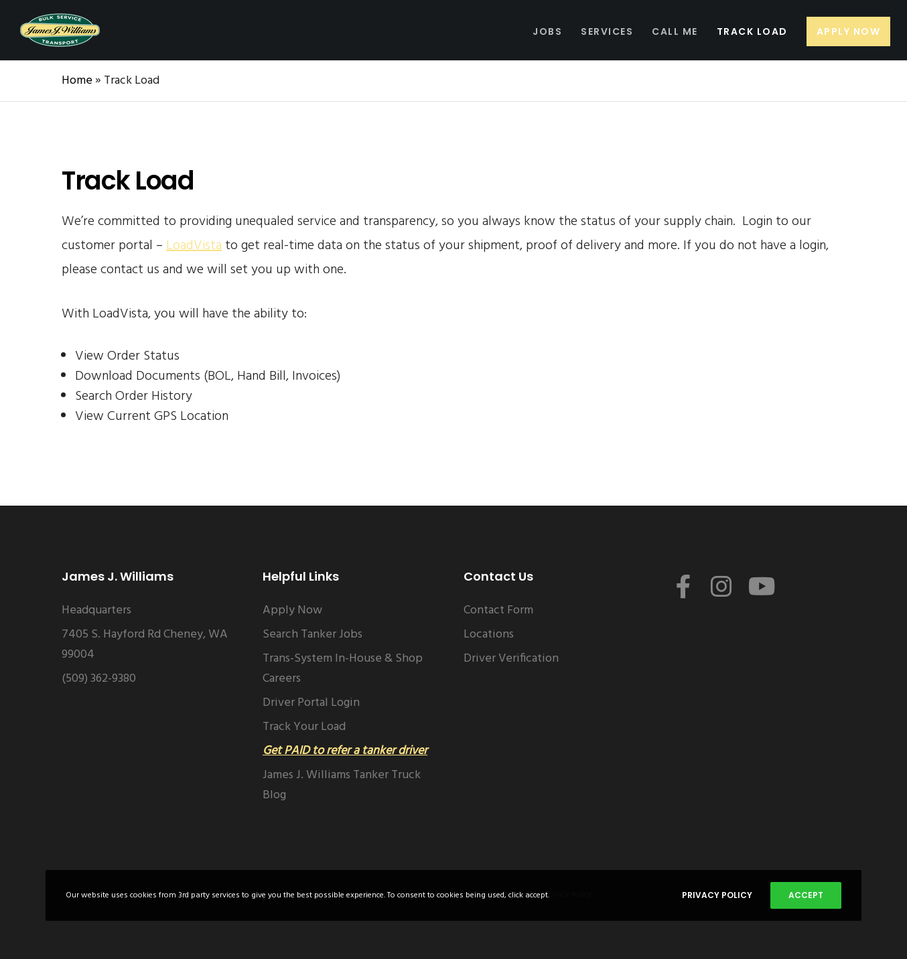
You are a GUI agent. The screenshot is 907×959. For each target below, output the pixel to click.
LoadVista (194, 245)
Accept (805, 895)
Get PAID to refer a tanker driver (345, 751)
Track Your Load (304, 727)
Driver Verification (511, 658)
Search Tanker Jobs (312, 634)
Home (77, 80)
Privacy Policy (717, 895)
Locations (489, 634)
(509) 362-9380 (99, 678)
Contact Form (498, 610)
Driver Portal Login (311, 703)
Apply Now (292, 610)
